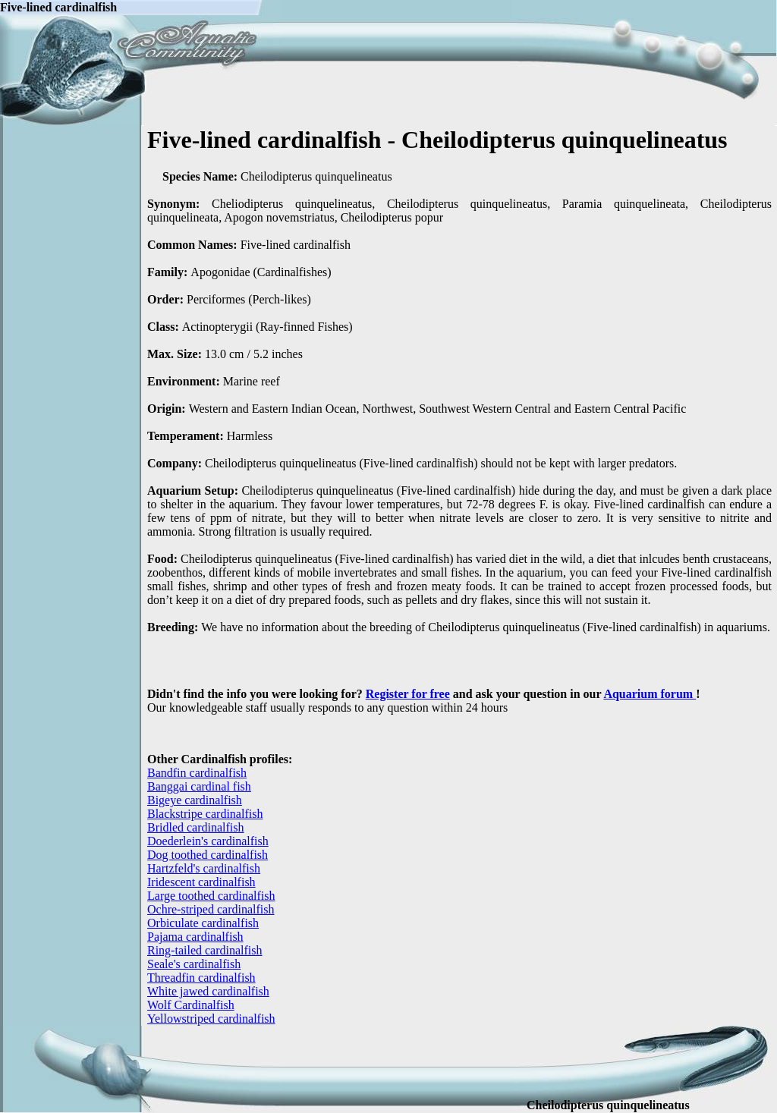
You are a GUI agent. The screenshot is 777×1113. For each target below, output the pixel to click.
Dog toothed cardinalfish (207, 854)
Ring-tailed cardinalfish (205, 950)
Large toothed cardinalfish (211, 895)
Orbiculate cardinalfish (203, 922)
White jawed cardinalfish (208, 991)
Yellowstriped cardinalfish (211, 1018)
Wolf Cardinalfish (190, 1004)
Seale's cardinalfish (194, 963)
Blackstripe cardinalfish (205, 813)
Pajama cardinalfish (195, 936)
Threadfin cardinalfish (201, 977)
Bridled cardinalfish (195, 827)
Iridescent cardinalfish (201, 882)
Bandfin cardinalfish (197, 772)
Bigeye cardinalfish (194, 800)
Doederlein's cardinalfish (208, 841)
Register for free (408, 693)
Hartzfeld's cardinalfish (203, 868)
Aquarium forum (649, 693)
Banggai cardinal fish (199, 786)
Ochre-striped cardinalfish (210, 909)
